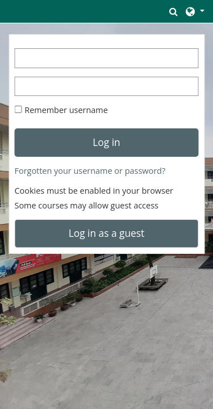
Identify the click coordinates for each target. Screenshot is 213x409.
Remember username (66, 110)
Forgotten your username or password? (90, 170)
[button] (174, 11)
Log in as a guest (106, 233)
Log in (106, 142)
